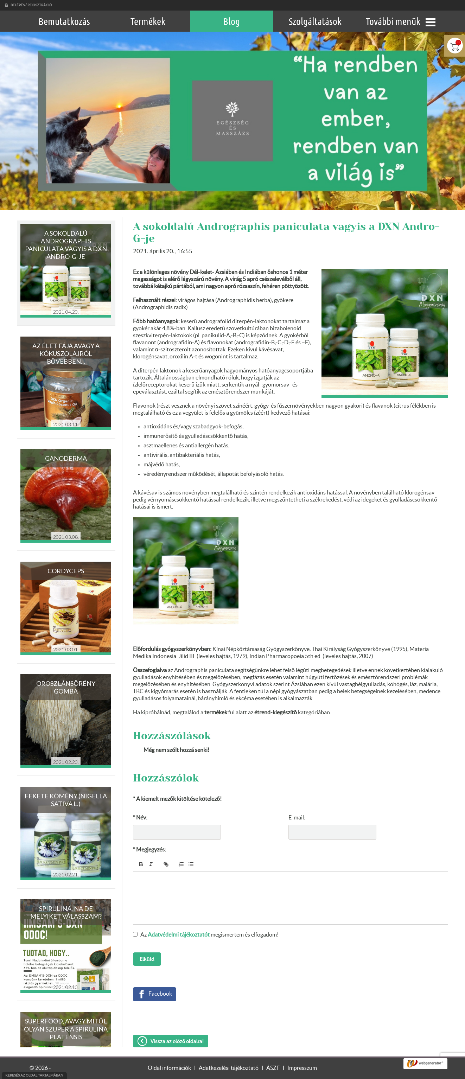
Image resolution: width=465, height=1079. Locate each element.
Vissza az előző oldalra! (177, 1041)
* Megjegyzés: (149, 850)
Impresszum (302, 1068)
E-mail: (296, 818)
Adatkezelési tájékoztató (229, 1068)
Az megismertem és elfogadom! (209, 935)
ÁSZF (273, 1068)
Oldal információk (169, 1068)
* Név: (140, 818)
